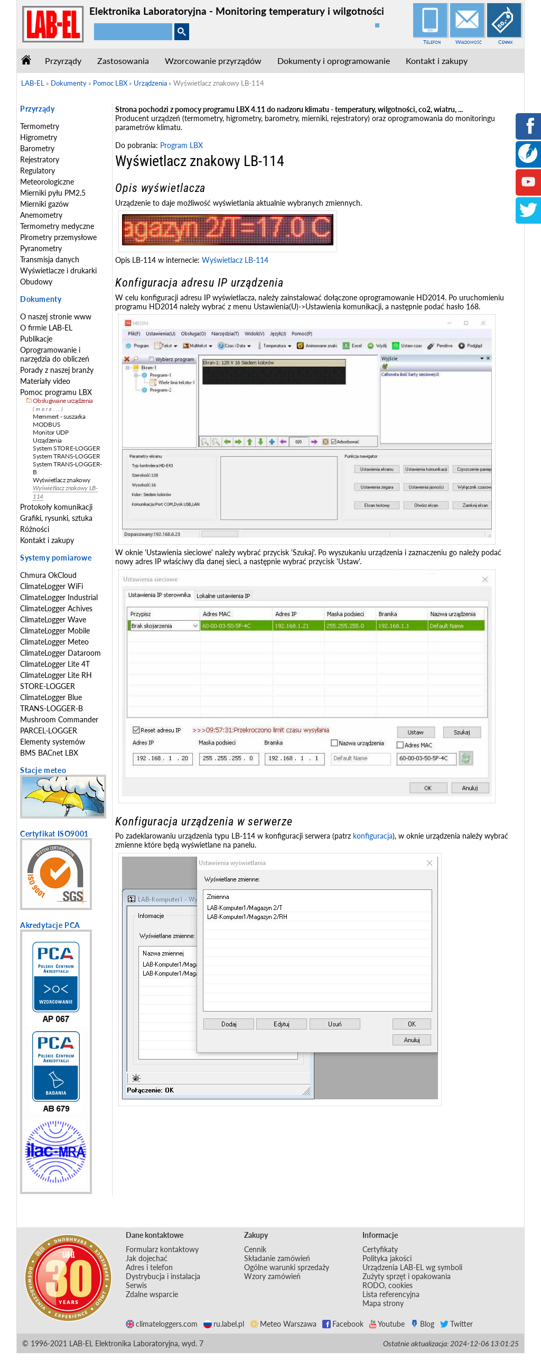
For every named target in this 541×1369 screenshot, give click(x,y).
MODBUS (46, 424)
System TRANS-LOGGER (66, 456)
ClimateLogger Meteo (54, 641)
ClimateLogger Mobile (55, 630)
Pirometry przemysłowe (58, 237)
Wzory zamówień (272, 1276)
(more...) (48, 409)
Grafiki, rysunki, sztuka (56, 517)
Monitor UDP (51, 432)
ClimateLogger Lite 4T (55, 663)
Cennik (505, 42)
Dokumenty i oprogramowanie (333, 61)
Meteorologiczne (47, 181)
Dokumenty (40, 299)
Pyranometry (41, 248)
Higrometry (38, 137)
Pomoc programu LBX (56, 392)
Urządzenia (47, 440)
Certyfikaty (380, 1249)
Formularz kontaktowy (162, 1249)
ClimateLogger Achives (56, 608)
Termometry (39, 126)
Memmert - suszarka (59, 416)
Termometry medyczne (57, 226)
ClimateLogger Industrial (59, 597)
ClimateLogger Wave (53, 619)
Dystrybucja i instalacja (163, 1276)
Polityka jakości (387, 1258)
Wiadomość (468, 42)
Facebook (342, 1323)
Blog (422, 1323)
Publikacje (36, 338)
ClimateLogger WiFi (51, 586)
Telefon (432, 42)
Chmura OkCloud (48, 575)
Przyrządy (63, 61)
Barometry (37, 148)
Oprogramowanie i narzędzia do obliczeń (54, 354)
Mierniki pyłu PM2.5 (53, 192)
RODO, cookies (387, 1285)
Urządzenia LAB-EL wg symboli (412, 1267)
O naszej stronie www (55, 316)
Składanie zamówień (277, 1258)
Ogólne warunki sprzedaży (286, 1267)
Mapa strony (383, 1303)
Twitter (456, 1323)
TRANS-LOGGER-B (51, 708)
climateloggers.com (162, 1323)
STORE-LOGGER (47, 686)
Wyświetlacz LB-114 (235, 259)
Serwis (136, 1285)
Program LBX (181, 145)
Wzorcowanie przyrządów (213, 61)
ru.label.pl (223, 1323)
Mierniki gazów (44, 203)
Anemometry (41, 214)
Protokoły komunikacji (56, 506)
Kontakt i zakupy (437, 61)
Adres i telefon (149, 1267)
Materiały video (45, 380)
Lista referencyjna (390, 1294)
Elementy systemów (52, 741)
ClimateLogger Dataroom (60, 652)
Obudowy (36, 281)
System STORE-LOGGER (66, 448)
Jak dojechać (146, 1258)
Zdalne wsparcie (152, 1294)
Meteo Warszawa (283, 1323)
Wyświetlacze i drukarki (58, 270)
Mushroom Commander (59, 719)
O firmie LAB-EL (46, 327)
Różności (34, 529)
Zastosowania (123, 61)
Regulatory (37, 170)
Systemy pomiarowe (55, 557)
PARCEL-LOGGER (48, 730)
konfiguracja (373, 835)
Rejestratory (39, 159)
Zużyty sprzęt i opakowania (406, 1276)
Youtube (387, 1323)
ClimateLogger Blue (51, 697)
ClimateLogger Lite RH (56, 674)
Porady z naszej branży (57, 369)
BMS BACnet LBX (49, 752)
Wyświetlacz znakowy (61, 480)
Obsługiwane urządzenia (63, 401)
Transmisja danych (49, 259)
